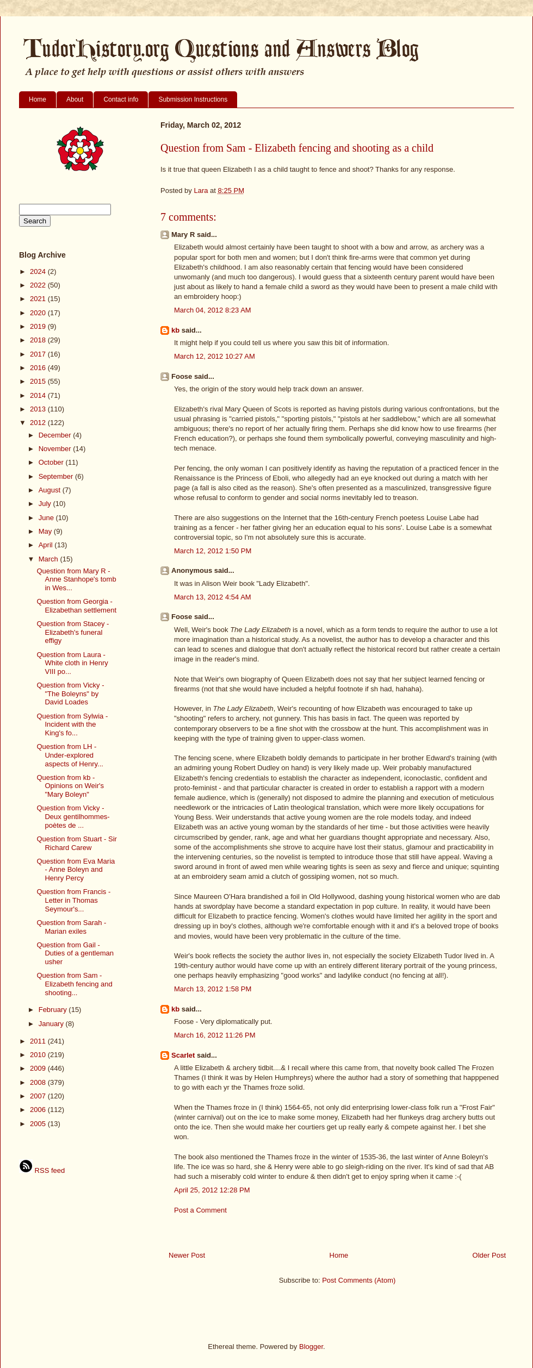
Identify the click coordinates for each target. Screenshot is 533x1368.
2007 (39, 1096)
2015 (39, 381)
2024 (39, 271)
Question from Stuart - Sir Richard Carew (76, 843)
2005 (39, 1124)
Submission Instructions (192, 99)
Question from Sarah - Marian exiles (71, 927)
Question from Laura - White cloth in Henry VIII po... (72, 663)
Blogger (311, 1346)
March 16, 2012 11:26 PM (215, 1035)
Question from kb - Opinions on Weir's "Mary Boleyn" (69, 785)
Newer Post (187, 1255)
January (52, 1024)
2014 (39, 395)
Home (37, 99)
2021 (39, 299)
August (51, 490)
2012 (39, 422)
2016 (39, 368)
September (57, 476)
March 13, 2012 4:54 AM (212, 597)
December (56, 435)
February (54, 1009)
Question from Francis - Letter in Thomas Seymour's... (73, 900)
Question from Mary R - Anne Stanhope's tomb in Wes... (76, 579)
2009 (39, 1068)
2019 (39, 326)
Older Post (489, 1255)
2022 (39, 285)
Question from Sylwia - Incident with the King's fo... (72, 724)
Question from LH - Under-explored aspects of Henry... (69, 754)
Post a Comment (200, 1210)
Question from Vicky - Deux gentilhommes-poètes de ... (72, 816)
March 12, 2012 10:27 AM (214, 356)
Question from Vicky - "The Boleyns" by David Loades (70, 693)
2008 (39, 1082)
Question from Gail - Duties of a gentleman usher (74, 953)
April (47, 545)
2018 (39, 340)
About (74, 99)
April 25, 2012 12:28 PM (212, 1190)
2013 (39, 409)
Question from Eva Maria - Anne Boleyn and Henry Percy (75, 869)
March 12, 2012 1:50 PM (212, 551)
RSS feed (42, 1170)
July (46, 503)
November (56, 449)
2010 (39, 1055)
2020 (39, 313)
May (46, 531)
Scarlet (183, 1055)
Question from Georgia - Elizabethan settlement (76, 605)
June (47, 518)
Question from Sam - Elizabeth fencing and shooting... (74, 983)
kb (175, 330)
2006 (39, 1109)
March (49, 559)
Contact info (120, 99)
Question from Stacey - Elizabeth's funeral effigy (72, 632)
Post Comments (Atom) (358, 1280)
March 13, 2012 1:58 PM (212, 989)
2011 (39, 1041)
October (52, 462)
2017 (39, 354)
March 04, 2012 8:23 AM (212, 310)
